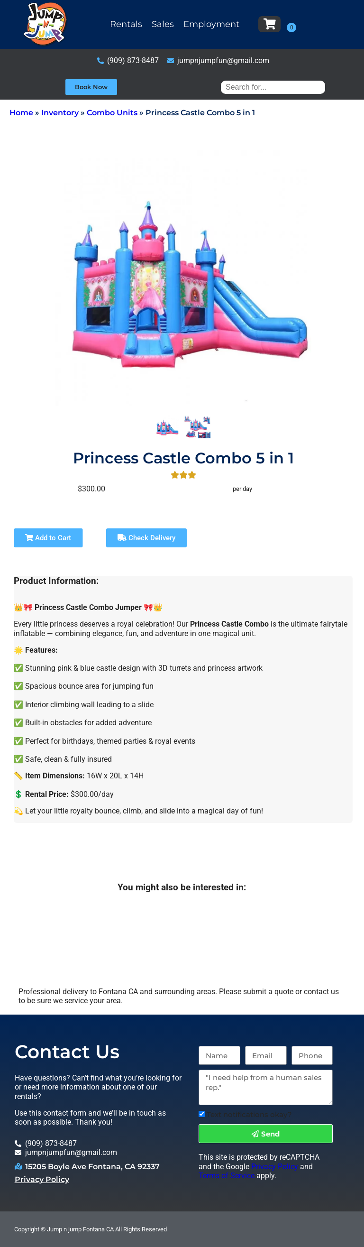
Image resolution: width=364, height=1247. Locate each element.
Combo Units (112, 112)
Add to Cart (48, 538)
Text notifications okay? (249, 1114)
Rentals (126, 24)
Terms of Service (227, 1175)
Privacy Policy (42, 1179)
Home (21, 112)
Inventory (60, 112)
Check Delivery (146, 538)
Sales (163, 24)
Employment (211, 24)
